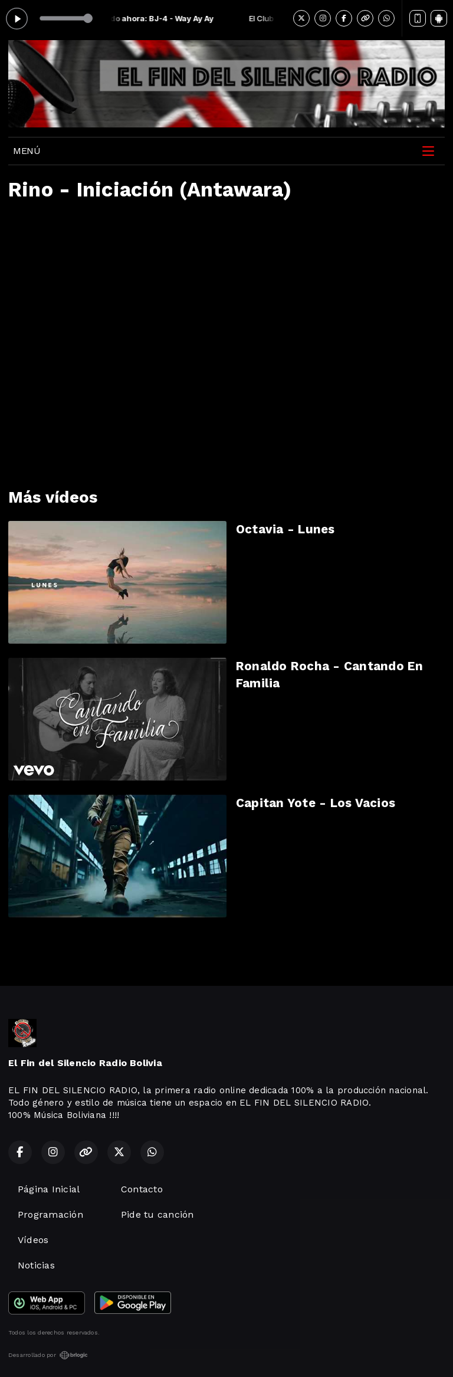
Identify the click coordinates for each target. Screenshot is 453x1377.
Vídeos (33, 1239)
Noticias (36, 1265)
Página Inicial (49, 1189)
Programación (50, 1214)
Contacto (142, 1189)
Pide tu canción (157, 1214)
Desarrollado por (48, 1355)
